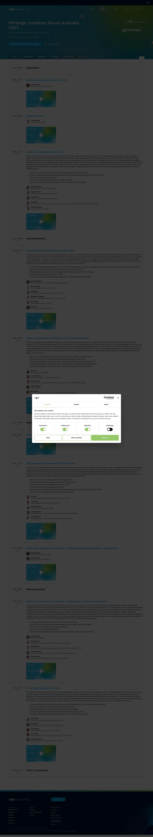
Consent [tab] (47, 404)
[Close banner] (118, 398)
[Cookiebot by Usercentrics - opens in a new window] (105, 397)
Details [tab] (76, 404)
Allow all (105, 437)
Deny (48, 437)
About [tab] (106, 404)
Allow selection (76, 437)
